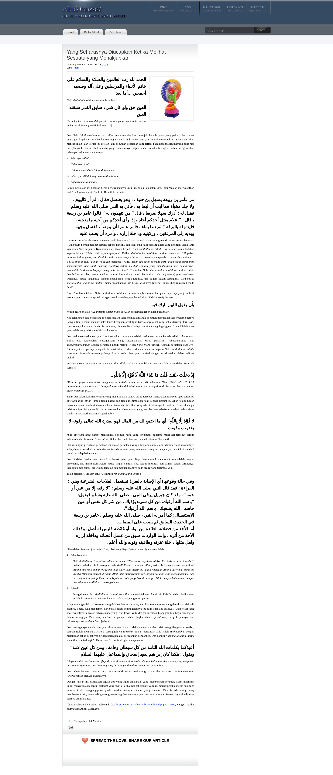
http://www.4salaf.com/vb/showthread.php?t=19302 (145, 704)
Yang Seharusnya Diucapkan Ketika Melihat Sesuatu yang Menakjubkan (116, 55)
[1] (110, 125)
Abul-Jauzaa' (89, 10)
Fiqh (76, 67)
